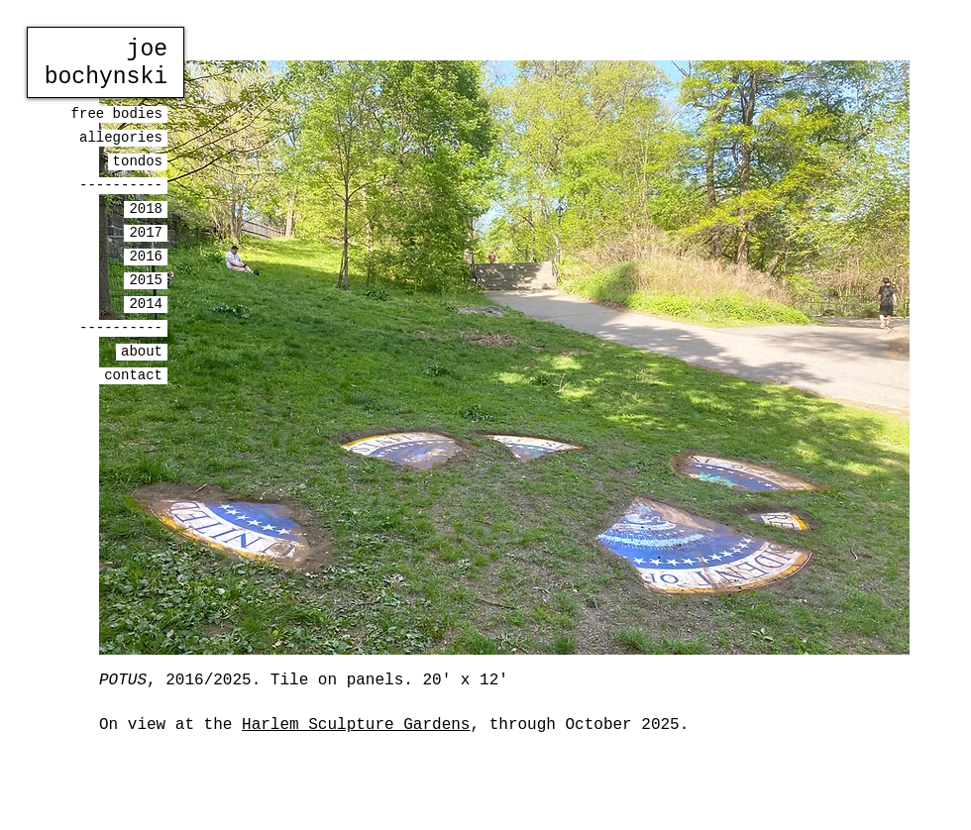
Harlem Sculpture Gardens (356, 725)
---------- (120, 185)
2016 (145, 256)
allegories (120, 138)
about (141, 352)
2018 (145, 209)
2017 (145, 233)
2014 (145, 304)
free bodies (116, 114)
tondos (137, 161)
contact (133, 375)
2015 (145, 280)
